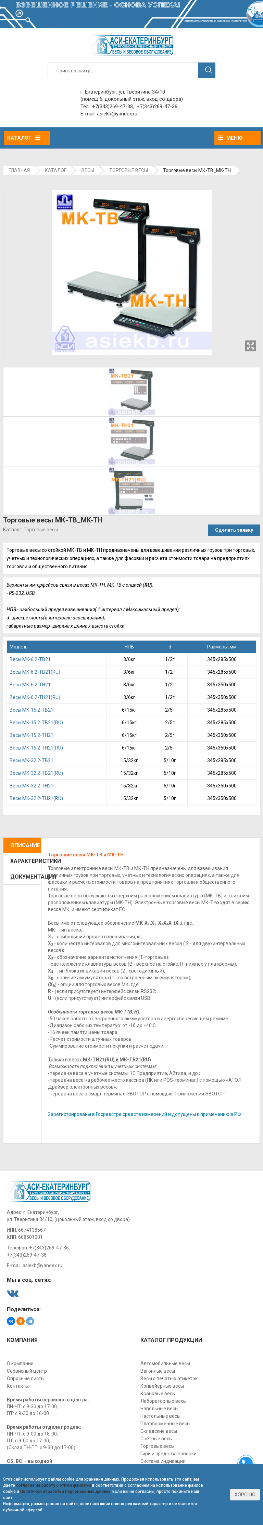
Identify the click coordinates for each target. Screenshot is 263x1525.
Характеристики (25, 861)
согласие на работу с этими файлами (53, 1485)
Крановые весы (158, 1393)
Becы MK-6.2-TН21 (30, 684)
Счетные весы (156, 1438)
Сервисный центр (27, 1371)
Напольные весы (159, 1408)
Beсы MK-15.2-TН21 (31, 735)
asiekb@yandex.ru (117, 114)
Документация (25, 876)
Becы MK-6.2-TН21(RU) (35, 697)
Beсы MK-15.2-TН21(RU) (36, 748)
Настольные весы (160, 1416)
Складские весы (158, 1431)
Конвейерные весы (162, 1386)
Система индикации (163, 1461)
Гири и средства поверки (168, 1453)
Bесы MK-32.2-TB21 (31, 760)
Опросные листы (26, 1378)
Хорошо (245, 1494)
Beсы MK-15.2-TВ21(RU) (36, 722)
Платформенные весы (165, 1423)
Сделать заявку (234, 530)
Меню (230, 138)
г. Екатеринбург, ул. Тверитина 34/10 (122, 92)
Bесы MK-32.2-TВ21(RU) (36, 773)
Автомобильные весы (165, 1363)
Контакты (18, 1386)
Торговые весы (41, 529)
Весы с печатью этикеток (169, 1378)
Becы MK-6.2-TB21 (30, 659)
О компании (20, 1363)
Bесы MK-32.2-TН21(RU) (36, 798)
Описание (25, 845)
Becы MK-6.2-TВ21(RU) (35, 672)
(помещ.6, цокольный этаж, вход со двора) (131, 99)
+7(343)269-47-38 (112, 106)
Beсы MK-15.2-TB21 (31, 710)
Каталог (23, 138)
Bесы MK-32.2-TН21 (31, 785)
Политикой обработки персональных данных (65, 1491)
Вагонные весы (157, 1371)
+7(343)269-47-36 (157, 106)
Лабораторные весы (163, 1401)
